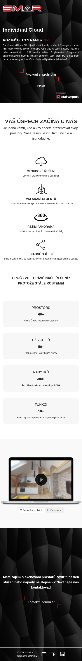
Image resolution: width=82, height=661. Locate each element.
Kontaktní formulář (41, 602)
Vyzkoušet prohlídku (41, 74)
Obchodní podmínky (27, 656)
